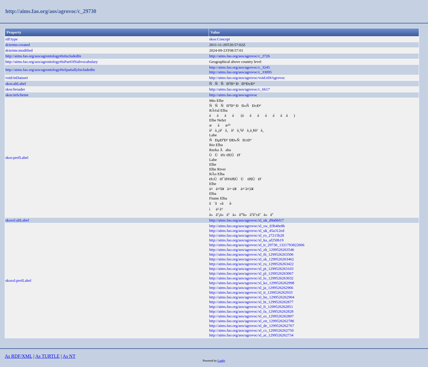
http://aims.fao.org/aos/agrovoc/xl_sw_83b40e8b (247, 226)
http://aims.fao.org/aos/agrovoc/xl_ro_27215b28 (246, 235)
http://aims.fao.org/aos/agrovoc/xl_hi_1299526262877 (251, 302)
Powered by (210, 360)
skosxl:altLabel (17, 220)
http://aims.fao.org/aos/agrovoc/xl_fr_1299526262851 (251, 306)
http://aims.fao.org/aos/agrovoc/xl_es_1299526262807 (251, 316)
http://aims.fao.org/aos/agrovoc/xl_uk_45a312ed (246, 230)
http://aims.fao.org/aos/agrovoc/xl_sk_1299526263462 (251, 259)
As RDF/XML (18, 356)
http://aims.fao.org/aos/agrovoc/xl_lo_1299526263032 (251, 278)
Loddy (221, 360)
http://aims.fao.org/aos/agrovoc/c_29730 (50, 11)
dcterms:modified (19, 50)
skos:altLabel (15, 83)
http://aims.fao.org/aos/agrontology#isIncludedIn (43, 56)
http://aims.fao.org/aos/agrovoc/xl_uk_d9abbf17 (246, 220)
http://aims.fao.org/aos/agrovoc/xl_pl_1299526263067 (251, 273)
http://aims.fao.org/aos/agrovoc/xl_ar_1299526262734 (251, 335)
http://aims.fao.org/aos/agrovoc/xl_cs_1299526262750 (251, 330)
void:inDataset (16, 77)
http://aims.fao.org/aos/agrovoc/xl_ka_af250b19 (246, 240)
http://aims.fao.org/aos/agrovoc (233, 95)
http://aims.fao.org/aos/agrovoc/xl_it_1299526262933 (251, 292)
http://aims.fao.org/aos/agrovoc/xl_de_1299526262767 (251, 325)
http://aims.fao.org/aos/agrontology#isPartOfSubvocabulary (51, 61)
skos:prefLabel (16, 157)
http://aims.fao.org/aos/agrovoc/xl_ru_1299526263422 (251, 264)
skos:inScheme (17, 95)
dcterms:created (17, 44)
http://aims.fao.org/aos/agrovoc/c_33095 (240, 72)
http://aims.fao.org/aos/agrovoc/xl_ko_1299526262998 (251, 283)
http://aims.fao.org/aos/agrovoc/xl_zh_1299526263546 (251, 249)
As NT (69, 356)
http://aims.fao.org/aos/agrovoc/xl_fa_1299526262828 (251, 311)
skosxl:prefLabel (18, 280)
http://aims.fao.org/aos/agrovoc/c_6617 (239, 89)
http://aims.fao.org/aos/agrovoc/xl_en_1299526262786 (251, 321)
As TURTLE (47, 356)
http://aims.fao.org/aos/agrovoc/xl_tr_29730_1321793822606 (256, 245)
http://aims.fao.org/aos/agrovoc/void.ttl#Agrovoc (247, 77)
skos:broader (15, 89)
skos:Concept (219, 39)
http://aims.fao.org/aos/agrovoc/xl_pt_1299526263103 (251, 268)
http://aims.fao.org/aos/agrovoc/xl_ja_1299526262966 (251, 287)
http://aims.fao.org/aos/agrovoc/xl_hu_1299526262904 (251, 297)
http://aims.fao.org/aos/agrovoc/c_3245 (239, 67)
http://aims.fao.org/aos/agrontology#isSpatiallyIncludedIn (50, 69)
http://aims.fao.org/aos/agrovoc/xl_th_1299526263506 (251, 254)
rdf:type (11, 39)
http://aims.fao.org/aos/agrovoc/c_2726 (239, 56)
